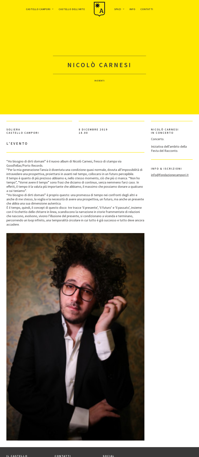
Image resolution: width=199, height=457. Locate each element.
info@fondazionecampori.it (170, 164)
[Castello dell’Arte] (99, 9)
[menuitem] (39, 9)
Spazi (119, 9)
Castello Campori (39, 9)
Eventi (101, 75)
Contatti (146, 9)
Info (132, 9)
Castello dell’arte (72, 9)
